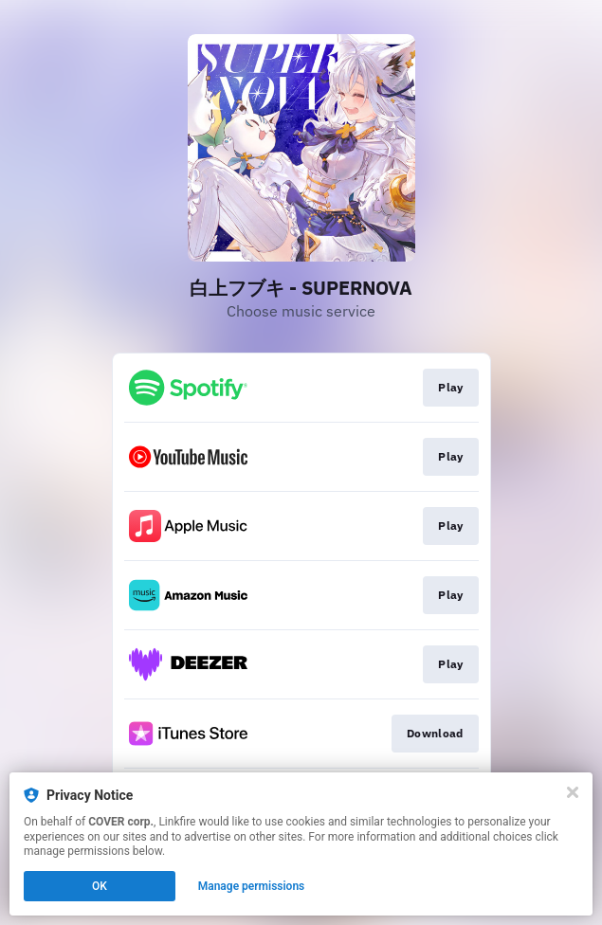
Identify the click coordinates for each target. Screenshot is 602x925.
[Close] (572, 792)
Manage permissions (251, 886)
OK (99, 886)
